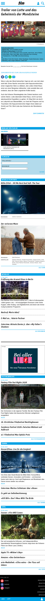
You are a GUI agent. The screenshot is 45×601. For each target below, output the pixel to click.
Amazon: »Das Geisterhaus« (13, 557)
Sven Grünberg (33, 54)
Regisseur (5, 166)
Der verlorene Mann (9, 224)
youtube (6, 580)
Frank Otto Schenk (13, 59)
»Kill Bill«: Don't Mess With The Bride (17, 498)
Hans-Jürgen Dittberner (14, 60)
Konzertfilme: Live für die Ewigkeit (16, 449)
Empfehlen (13, 76)
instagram (7, 588)
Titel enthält (6, 160)
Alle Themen (41, 502)
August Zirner (36, 259)
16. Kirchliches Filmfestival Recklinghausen (19, 422)
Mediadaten (41, 586)
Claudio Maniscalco (34, 59)
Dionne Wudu (19, 261)
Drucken (17, 76)
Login (38, 3)
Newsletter (41, 580)
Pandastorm (6, 56)
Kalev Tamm (13, 54)
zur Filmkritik (38, 113)
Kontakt (42, 589)
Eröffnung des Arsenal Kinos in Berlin (17, 279)
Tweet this (6, 76)
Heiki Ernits (6, 52)
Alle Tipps (42, 569)
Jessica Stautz (34, 262)
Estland (4, 48)
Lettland (8, 48)
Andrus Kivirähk (23, 52)
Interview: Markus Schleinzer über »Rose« (19, 488)
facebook (6, 584)
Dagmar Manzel (16, 259)
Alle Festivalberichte (38, 439)
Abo (3, 599)
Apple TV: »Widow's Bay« (12, 552)
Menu (2, 2)
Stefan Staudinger (23, 59)
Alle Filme (42, 267)
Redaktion (42, 583)
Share (10, 76)
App (8, 599)
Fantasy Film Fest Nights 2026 (14, 382)
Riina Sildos (6, 54)
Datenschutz (41, 592)
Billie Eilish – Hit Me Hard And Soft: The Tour (20, 183)
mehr (3, 417)
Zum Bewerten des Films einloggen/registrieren (19, 72)
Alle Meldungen (40, 331)
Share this (2, 76)
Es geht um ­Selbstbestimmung (14, 493)
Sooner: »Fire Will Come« (12, 513)
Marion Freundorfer (28, 261)
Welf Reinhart (16, 257)
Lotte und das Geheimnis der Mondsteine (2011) (11, 147)
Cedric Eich (24, 60)
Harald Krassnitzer (27, 259)
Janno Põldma (13, 52)
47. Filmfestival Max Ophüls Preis (15, 435)
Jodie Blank (5, 59)
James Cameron (16, 216)
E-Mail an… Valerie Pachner (13, 318)
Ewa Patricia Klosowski (22, 262)
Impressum (42, 595)
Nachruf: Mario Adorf (10, 312)
